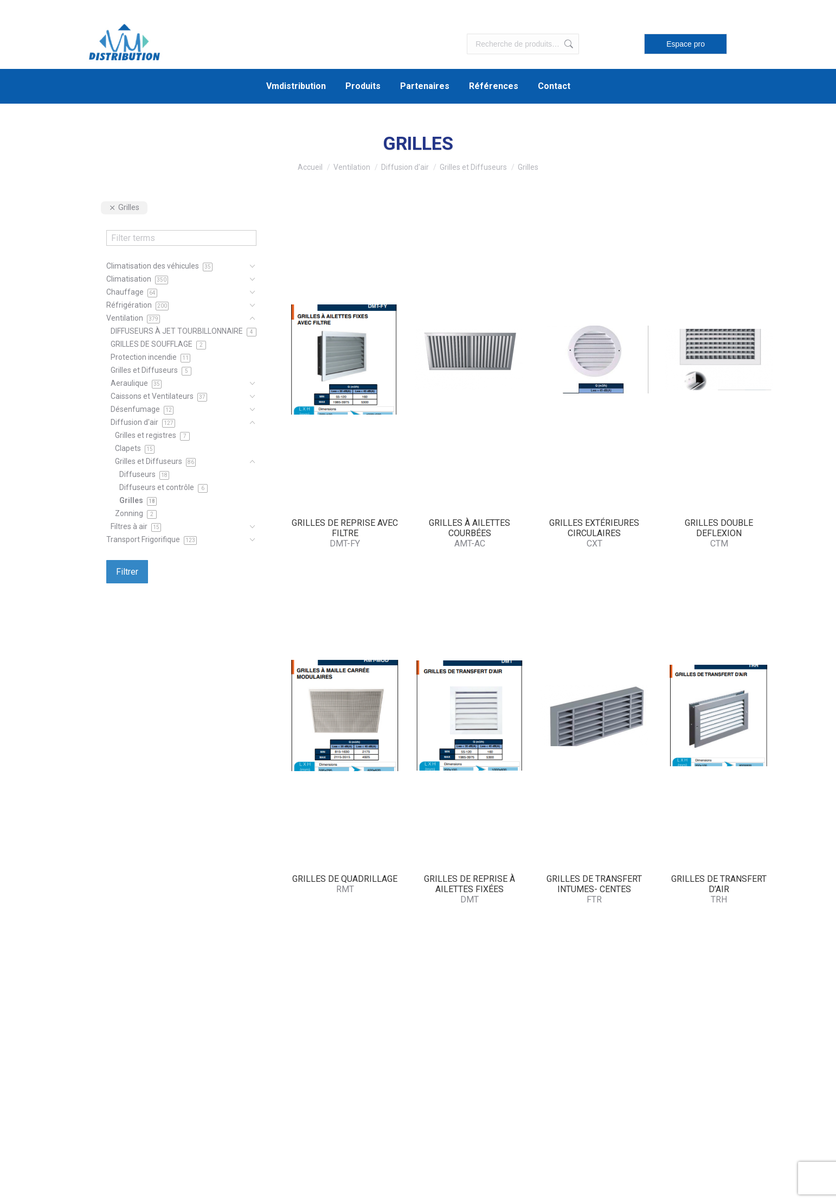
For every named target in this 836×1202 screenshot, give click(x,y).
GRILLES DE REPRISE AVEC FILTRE (345, 528)
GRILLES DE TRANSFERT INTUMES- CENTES (594, 884)
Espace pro (685, 44)
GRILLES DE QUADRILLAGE (344, 879)
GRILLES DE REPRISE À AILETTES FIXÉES (469, 884)
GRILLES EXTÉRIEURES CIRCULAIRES (594, 528)
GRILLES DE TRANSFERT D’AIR (719, 884)
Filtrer (127, 572)
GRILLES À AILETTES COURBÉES (469, 528)
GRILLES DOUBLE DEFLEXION (719, 528)
